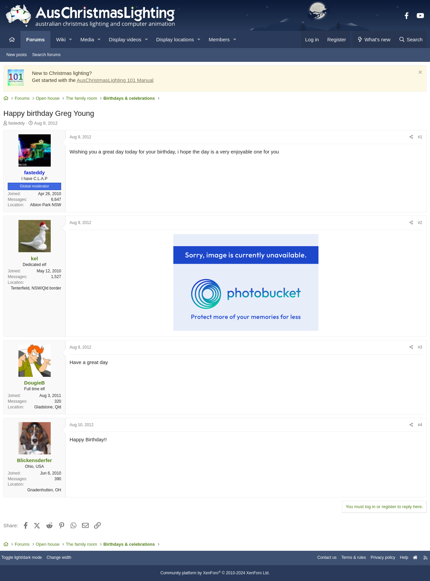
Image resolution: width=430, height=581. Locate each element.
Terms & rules (344, 558)
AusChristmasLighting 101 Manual (116, 82)
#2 (418, 224)
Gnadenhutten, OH (46, 491)
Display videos (125, 39)
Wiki (61, 39)
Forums (35, 39)
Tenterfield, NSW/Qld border (37, 289)
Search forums (46, 54)
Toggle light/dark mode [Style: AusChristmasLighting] (28, 558)
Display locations (175, 39)
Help (398, 558)
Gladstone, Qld (49, 408)
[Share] (409, 139)
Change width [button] (68, 558)
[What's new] (373, 39)
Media (87, 39)
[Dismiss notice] (418, 74)
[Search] (410, 39)
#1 (418, 138)
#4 (418, 426)
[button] (70, 39)
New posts (16, 54)
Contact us (315, 558)
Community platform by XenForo (215, 573)
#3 (418, 349)
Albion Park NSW (47, 206)
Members (219, 39)
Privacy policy (375, 558)
